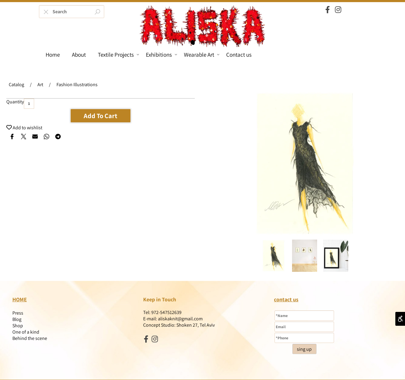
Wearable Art (202, 55)
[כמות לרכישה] (29, 104)
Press (17, 313)
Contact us (239, 54)
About (79, 54)
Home (53, 54)
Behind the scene (29, 338)
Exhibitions (161, 55)
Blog (16, 319)
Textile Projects (118, 55)
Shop (17, 325)
